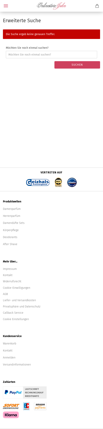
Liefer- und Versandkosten (19, 300)
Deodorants (10, 237)
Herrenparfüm (11, 216)
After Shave (10, 244)
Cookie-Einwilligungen (16, 288)
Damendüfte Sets (14, 223)
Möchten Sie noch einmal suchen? (27, 47)
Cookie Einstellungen (16, 319)
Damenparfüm (12, 209)
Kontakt (7, 275)
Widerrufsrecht (12, 281)
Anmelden (9, 357)
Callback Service (13, 312)
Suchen (77, 64)
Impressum (10, 269)
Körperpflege (11, 230)
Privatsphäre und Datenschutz (21, 306)
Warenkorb (9, 343)
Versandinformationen (17, 364)
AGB (5, 294)
